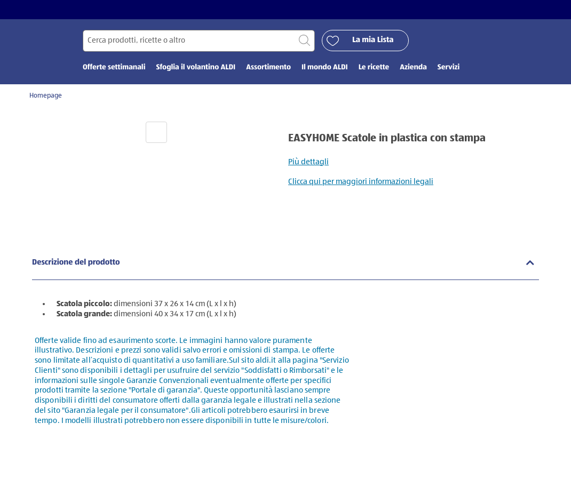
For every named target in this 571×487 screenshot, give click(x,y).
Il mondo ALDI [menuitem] (325, 67)
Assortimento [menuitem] (268, 67)
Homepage (45, 95)
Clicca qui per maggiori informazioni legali (360, 182)
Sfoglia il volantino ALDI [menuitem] (195, 67)
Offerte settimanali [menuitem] (114, 67)
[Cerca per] (199, 41)
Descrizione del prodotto (76, 263)
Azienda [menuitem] (413, 67)
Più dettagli (308, 162)
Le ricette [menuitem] (374, 67)
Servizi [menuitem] (448, 67)
